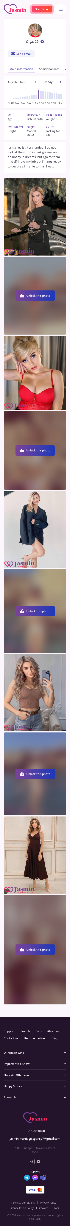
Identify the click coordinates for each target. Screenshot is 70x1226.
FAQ (56, 1208)
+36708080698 (35, 1131)
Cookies (43, 1208)
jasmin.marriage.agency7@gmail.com (35, 1139)
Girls (38, 1031)
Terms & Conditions (23, 1202)
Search (25, 1031)
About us (53, 1031)
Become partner (35, 1038)
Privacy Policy (48, 1202)
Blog (54, 1038)
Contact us (11, 1038)
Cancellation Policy (22, 1208)
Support (9, 1031)
